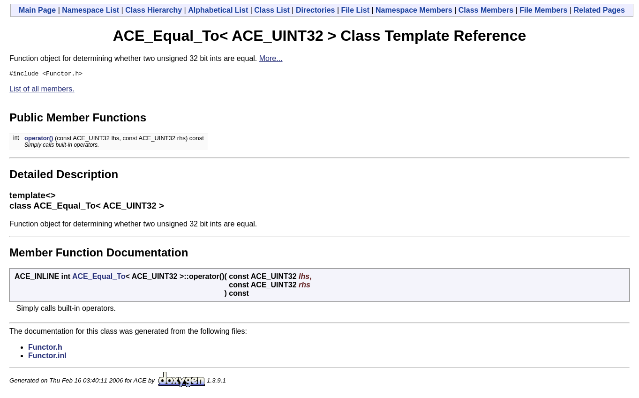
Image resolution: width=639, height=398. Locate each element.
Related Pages (599, 10)
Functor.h (45, 349)
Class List (272, 10)
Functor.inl (47, 357)
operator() (38, 139)
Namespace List (90, 10)
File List (355, 10)
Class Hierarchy (153, 10)
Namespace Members (414, 10)
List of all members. (42, 90)
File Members (543, 10)
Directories (315, 10)
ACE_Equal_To (99, 278)
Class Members (486, 10)
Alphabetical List (218, 10)
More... (271, 58)
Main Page (37, 10)
